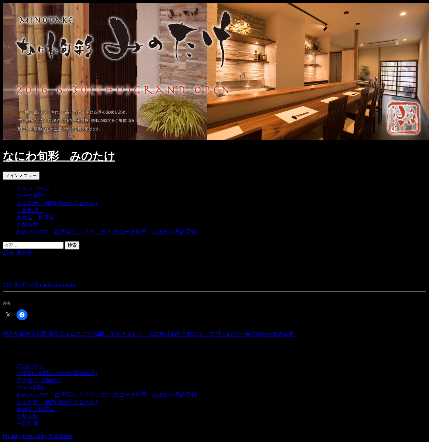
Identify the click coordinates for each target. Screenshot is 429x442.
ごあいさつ (30, 366)
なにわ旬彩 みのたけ (59, 156)
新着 (8, 253)
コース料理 (33, 196)
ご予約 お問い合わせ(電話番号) (56, 373)
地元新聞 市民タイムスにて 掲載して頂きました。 (75, 334)
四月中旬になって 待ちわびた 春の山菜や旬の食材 (221, 334)
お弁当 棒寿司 (35, 217)
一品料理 (30, 210)
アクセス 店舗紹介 (39, 380)
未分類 (24, 253)
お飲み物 (27, 225)
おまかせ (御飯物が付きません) (56, 203)
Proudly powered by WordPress (37, 436)
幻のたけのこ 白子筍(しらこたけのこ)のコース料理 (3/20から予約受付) (107, 232)
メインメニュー (21, 175)
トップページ (33, 188)
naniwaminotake (58, 285)
